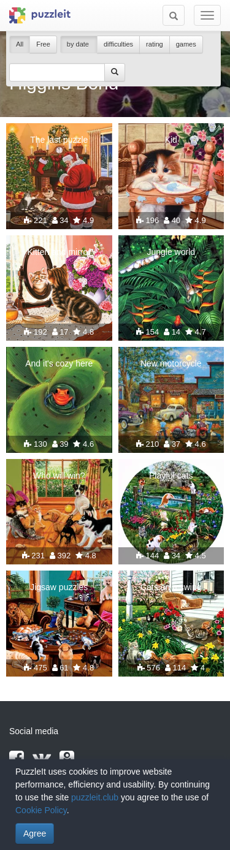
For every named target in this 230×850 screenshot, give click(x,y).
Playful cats (171, 475)
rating (154, 44)
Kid (171, 140)
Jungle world (171, 252)
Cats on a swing (171, 587)
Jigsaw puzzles (59, 587)
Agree (34, 833)
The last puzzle (59, 140)
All (19, 44)
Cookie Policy (41, 810)
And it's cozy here (59, 363)
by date (79, 44)
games (186, 44)
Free (43, 44)
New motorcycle (171, 363)
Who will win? (59, 475)
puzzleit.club (94, 797)
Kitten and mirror (59, 252)
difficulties (118, 44)
